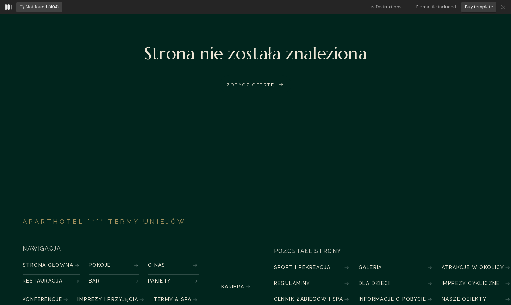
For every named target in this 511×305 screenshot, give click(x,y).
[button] (39, 7)
